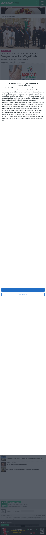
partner (15, 88)
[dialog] (23, 267)
